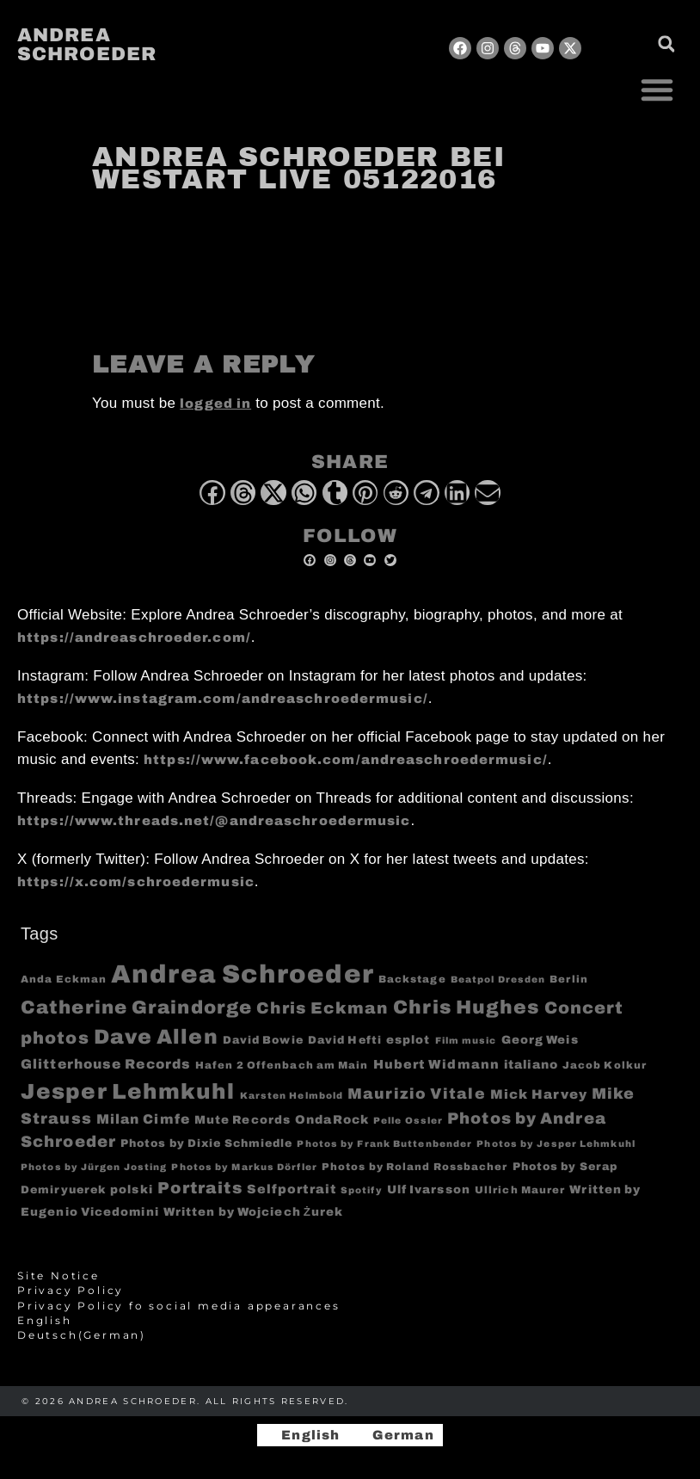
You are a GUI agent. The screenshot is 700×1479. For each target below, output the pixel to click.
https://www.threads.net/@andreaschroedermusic (214, 821)
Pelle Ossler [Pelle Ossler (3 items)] (408, 1120)
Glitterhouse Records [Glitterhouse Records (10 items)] (106, 1064)
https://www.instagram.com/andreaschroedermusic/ (222, 699)
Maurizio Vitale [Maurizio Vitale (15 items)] (416, 1094)
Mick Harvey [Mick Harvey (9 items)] (538, 1094)
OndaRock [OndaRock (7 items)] (332, 1119)
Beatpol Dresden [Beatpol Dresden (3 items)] (498, 979)
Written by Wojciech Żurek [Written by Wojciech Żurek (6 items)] (253, 1211)
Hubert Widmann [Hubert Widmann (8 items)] (436, 1064)
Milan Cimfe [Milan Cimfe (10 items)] (143, 1119)
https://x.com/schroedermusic (136, 882)
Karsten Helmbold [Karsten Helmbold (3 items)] (292, 1095)
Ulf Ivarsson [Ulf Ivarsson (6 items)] (428, 1189)
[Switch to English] (302, 1435)
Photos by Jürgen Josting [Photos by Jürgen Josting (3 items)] (94, 1167)
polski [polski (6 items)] (131, 1189)
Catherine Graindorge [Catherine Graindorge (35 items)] (136, 1007)
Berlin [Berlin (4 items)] (569, 979)
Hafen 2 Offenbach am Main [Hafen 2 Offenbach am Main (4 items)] (282, 1065)
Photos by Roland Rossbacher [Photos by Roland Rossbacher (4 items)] (415, 1167)
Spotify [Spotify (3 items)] (362, 1190)
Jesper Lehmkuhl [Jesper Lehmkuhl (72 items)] (128, 1091)
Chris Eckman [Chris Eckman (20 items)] (322, 1008)
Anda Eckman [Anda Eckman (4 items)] (64, 979)
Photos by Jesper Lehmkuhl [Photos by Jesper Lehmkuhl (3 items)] (556, 1144)
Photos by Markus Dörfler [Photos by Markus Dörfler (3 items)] (243, 1167)
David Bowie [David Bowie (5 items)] (263, 1040)
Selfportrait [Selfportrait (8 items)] (291, 1189)
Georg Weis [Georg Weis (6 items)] (540, 1039)
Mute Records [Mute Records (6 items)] (242, 1119)
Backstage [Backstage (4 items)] (412, 979)
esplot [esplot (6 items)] (408, 1039)
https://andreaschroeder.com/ (134, 637)
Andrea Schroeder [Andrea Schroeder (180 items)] (242, 974)
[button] (657, 89)
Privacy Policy (70, 1291)
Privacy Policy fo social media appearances (179, 1306)
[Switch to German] (395, 1435)
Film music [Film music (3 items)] (466, 1040)
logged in (215, 403)
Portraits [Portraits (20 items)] (200, 1188)
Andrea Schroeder (87, 45)
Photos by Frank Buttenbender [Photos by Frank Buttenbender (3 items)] (384, 1144)
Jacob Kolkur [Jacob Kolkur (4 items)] (604, 1065)
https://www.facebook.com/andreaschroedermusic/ (346, 760)
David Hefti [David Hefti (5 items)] (345, 1040)
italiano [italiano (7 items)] (531, 1064)
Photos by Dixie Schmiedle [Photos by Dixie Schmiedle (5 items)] (206, 1143)
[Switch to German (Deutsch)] (350, 1335)
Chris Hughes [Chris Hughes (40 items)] (466, 1007)
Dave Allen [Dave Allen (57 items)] (156, 1037)
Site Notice (58, 1276)
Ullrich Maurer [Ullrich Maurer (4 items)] (520, 1190)
